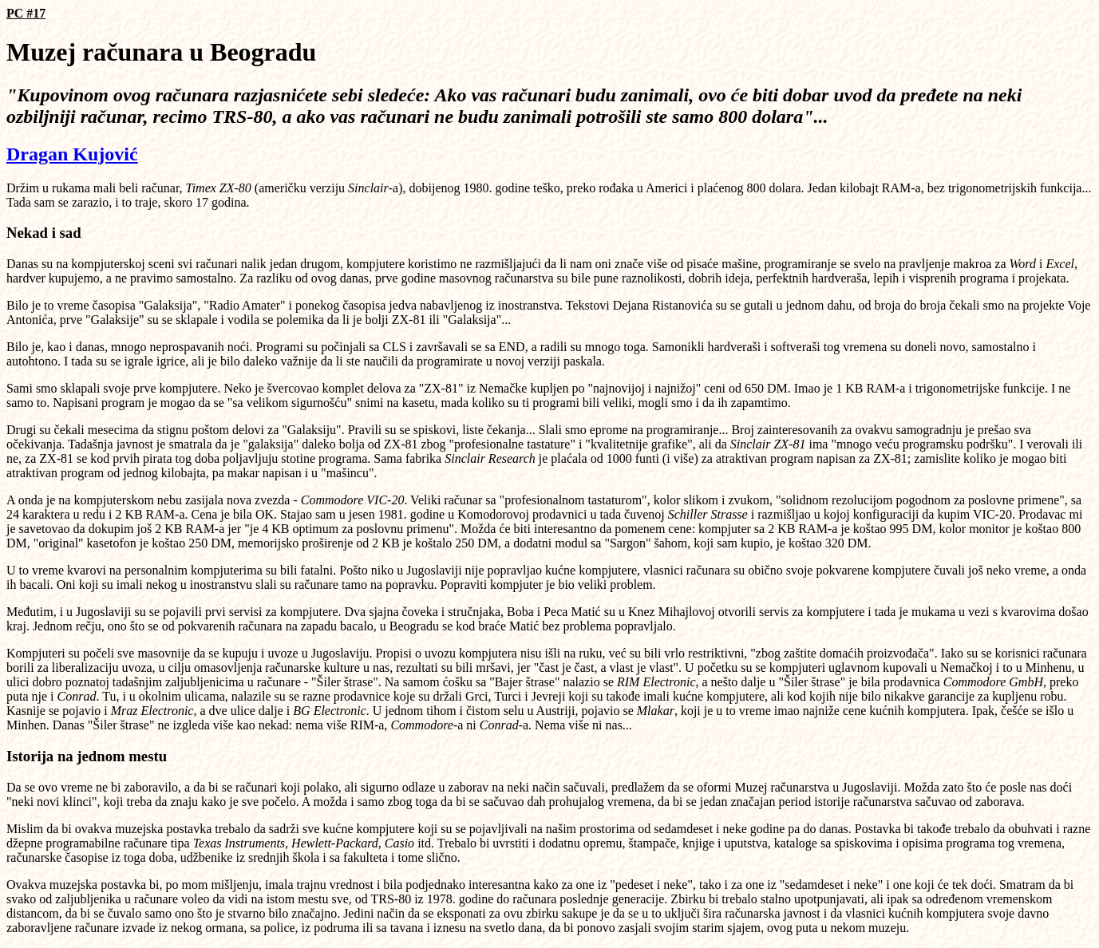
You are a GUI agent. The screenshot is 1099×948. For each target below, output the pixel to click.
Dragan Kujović (72, 154)
